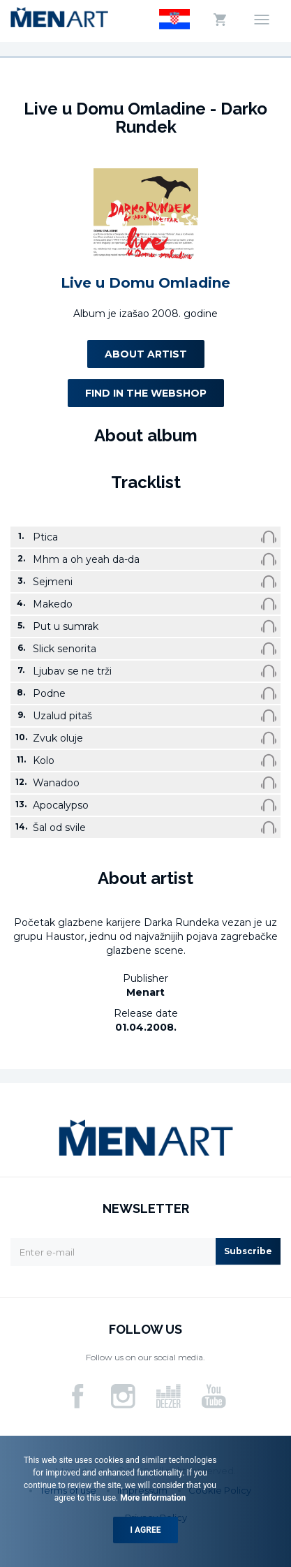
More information (152, 1498)
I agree (145, 1530)
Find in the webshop (146, 393)
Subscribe (248, 1251)
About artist (146, 354)
